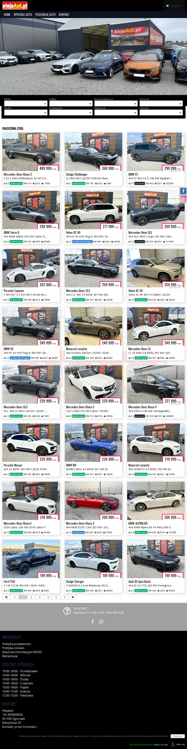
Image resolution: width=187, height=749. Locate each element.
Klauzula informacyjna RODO (22, 652)
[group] (93, 56)
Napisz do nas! (148, 744)
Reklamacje (10, 656)
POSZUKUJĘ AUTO (45, 14)
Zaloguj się (174, 5)
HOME (7, 14)
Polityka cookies (13, 648)
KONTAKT (64, 14)
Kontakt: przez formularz (19, 727)
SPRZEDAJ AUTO (23, 14)
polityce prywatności (159, 736)
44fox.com (177, 744)
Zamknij (177, 736)
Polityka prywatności (16, 644)
